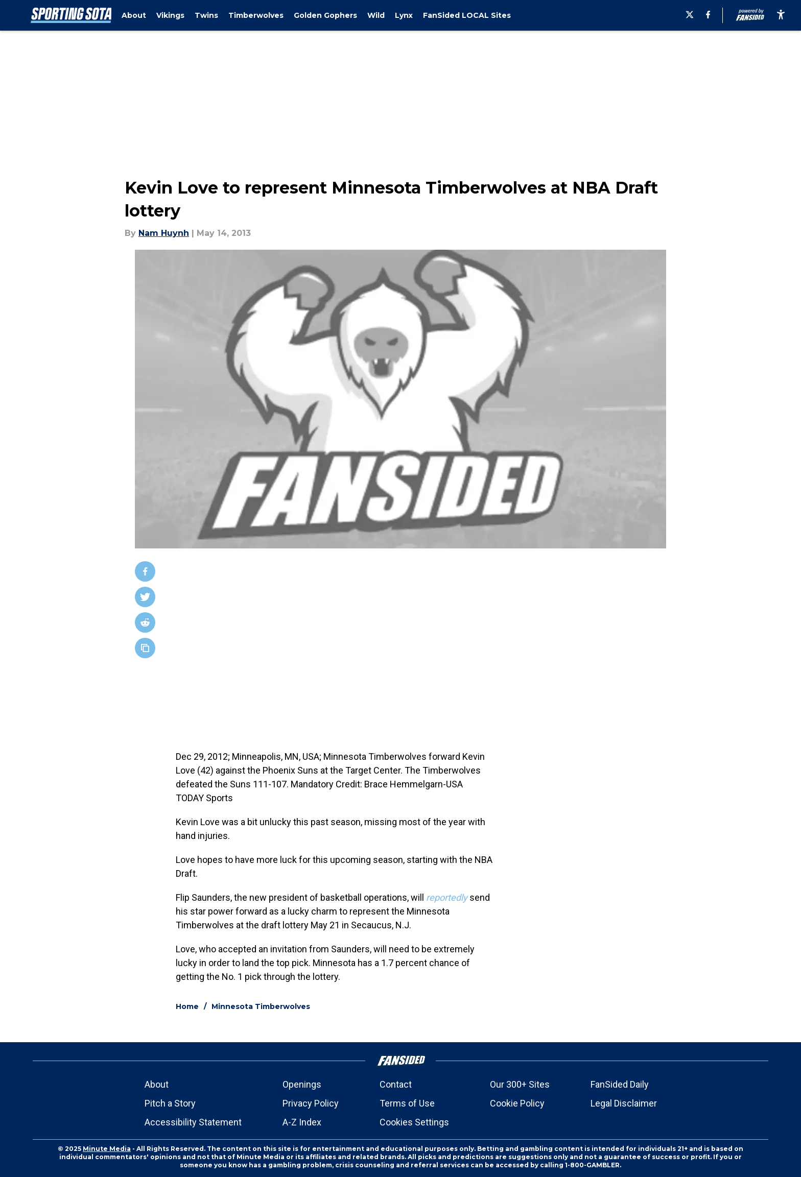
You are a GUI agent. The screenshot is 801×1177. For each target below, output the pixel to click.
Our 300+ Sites (520, 1084)
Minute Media (107, 1148)
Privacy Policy (310, 1103)
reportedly (446, 897)
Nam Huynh (163, 233)
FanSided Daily (620, 1084)
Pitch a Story (170, 1103)
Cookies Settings (414, 1122)
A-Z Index (301, 1122)
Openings (301, 1084)
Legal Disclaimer (624, 1103)
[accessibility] (781, 15)
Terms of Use (407, 1103)
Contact (396, 1084)
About (157, 1084)
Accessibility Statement (193, 1122)
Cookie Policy (517, 1103)
